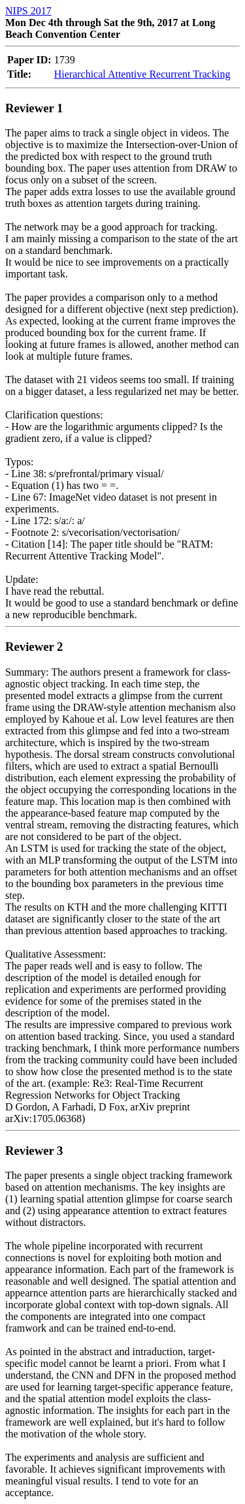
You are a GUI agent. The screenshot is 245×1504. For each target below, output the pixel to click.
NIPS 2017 (28, 10)
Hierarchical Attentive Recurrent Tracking (142, 74)
